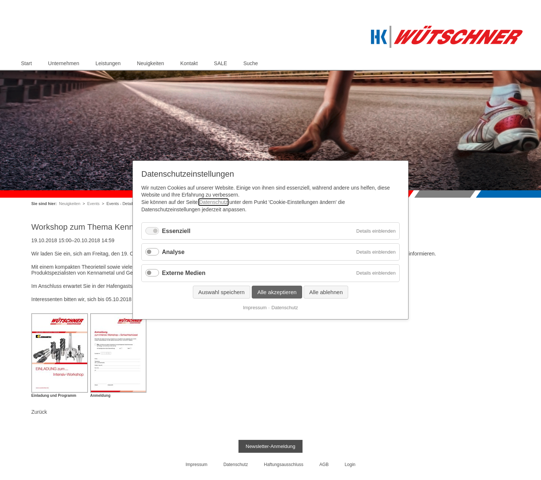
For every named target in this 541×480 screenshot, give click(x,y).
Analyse (173, 252)
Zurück (39, 412)
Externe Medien (183, 273)
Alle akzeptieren (277, 292)
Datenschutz (213, 202)
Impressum (254, 307)
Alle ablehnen (326, 292)
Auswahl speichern (221, 292)
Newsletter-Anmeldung (271, 446)
